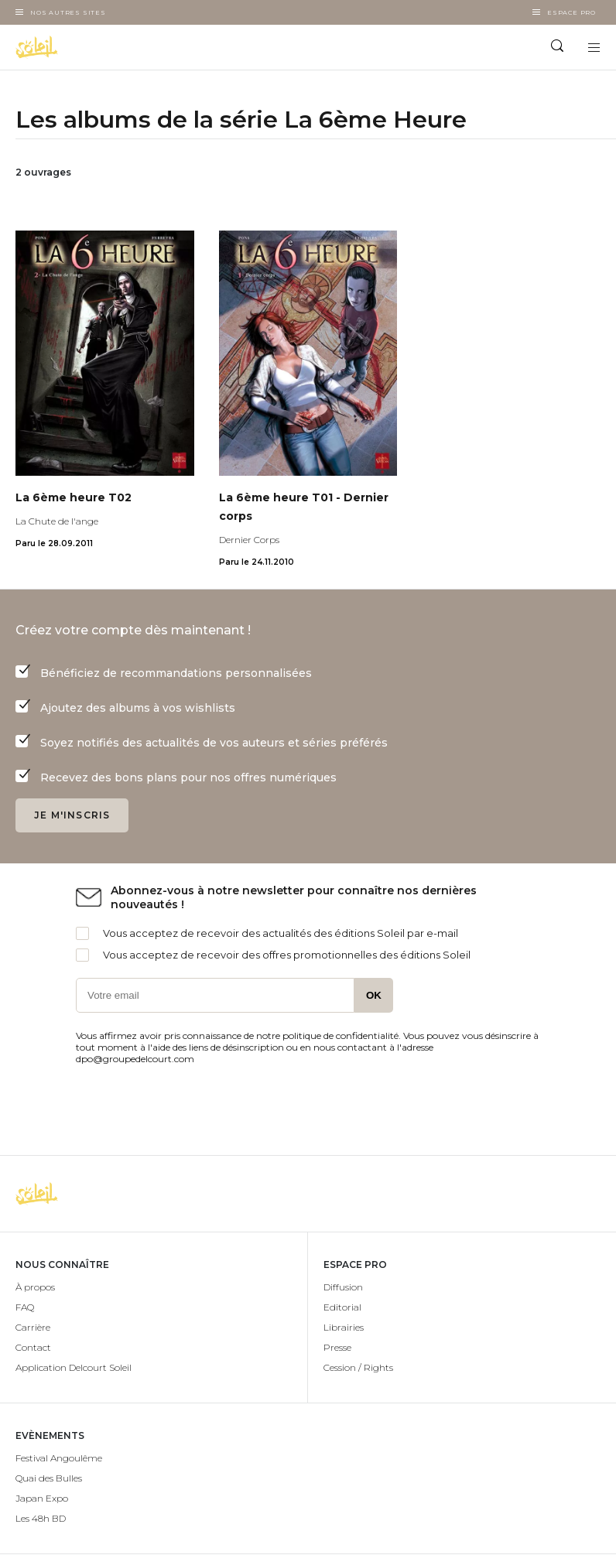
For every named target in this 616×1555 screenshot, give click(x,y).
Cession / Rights (358, 1367)
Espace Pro (571, 12)
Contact (33, 1347)
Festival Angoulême (58, 1458)
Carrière (32, 1327)
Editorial (342, 1307)
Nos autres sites (68, 12)
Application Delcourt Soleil (73, 1367)
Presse (337, 1347)
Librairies (343, 1327)
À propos (35, 1287)
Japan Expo (41, 1498)
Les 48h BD (40, 1518)
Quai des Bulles (48, 1478)
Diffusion (343, 1287)
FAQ (24, 1307)
